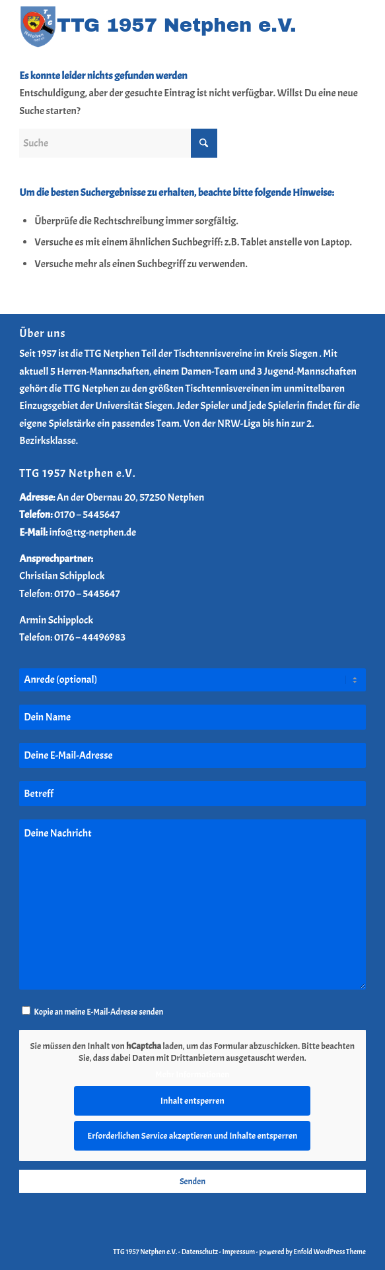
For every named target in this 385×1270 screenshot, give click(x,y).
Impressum (239, 1251)
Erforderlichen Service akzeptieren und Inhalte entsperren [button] (192, 1135)
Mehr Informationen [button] (192, 1074)
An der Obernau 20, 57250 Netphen (131, 497)
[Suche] (118, 143)
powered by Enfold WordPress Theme (312, 1251)
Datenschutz (200, 1251)
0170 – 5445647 (87, 514)
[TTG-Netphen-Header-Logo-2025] (158, 27)
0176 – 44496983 (89, 637)
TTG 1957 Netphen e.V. (145, 1251)
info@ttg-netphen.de (93, 532)
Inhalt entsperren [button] (192, 1100)
